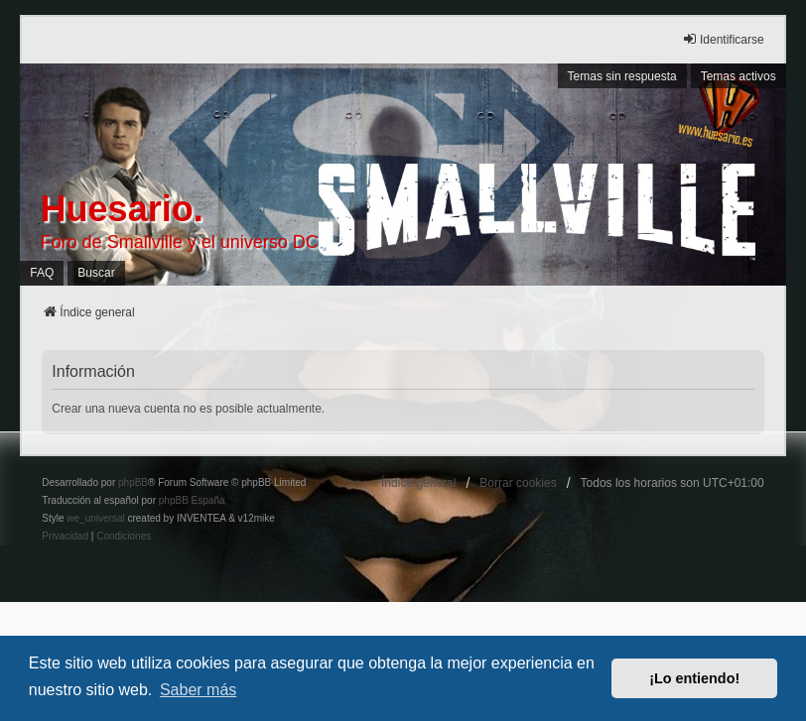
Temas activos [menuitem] (738, 76)
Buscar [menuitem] (95, 273)
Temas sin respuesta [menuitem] (622, 76)
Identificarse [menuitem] (723, 39)
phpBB (133, 482)
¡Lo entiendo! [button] (694, 678)
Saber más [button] (198, 689)
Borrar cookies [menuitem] (517, 483)
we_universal (95, 518)
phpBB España (192, 500)
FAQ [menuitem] (42, 273)
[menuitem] (65, 536)
